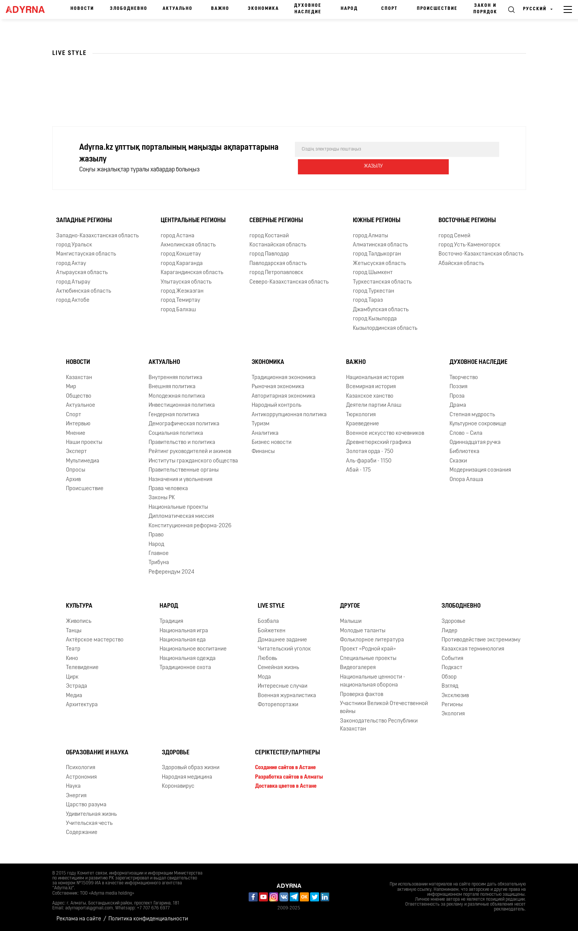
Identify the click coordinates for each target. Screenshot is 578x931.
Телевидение (82, 668)
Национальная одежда (188, 658)
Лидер (449, 630)
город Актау (71, 263)
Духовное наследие (307, 8)
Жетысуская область (379, 263)
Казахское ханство (369, 396)
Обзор (449, 677)
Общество (78, 396)
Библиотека (464, 452)
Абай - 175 (358, 470)
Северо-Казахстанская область (289, 282)
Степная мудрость (472, 415)
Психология (80, 768)
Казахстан (79, 378)
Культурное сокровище (478, 424)
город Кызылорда (375, 319)
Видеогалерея (358, 668)
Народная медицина (187, 777)
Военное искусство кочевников (385, 433)
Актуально (178, 8)
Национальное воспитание (193, 649)
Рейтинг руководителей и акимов (190, 452)
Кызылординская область (385, 328)
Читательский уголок (284, 649)
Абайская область (461, 263)
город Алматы (370, 235)
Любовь (267, 658)
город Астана (177, 235)
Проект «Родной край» (368, 649)
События (452, 658)
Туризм (260, 424)
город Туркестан (373, 291)
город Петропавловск (276, 273)
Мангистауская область (86, 254)
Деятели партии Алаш (373, 405)
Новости (82, 8)
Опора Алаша (466, 480)
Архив (73, 480)
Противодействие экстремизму (481, 640)
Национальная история (375, 378)
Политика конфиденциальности (148, 919)
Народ (349, 8)
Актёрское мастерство (95, 640)
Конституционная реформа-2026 (190, 526)
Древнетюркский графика (378, 442)
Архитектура (82, 705)
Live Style (271, 606)
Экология (453, 714)
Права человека (168, 489)
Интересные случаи (282, 686)
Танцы (73, 630)
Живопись (78, 621)
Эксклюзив (455, 695)
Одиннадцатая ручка (475, 442)
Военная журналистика (287, 695)
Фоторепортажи (278, 705)
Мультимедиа (82, 461)
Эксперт (76, 452)
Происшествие (437, 8)
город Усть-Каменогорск (469, 245)
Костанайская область (277, 245)
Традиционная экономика (284, 378)
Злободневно (128, 8)
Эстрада (76, 686)
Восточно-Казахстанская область (481, 254)
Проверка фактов (361, 694)
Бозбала (268, 621)
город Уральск (74, 245)
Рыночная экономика (278, 387)
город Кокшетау (181, 254)
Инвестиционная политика (182, 405)
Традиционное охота (185, 668)
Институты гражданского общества (193, 461)
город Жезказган (182, 291)
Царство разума (86, 805)
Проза (457, 396)
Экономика (263, 8)
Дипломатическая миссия (181, 516)
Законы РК (162, 498)
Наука (73, 786)
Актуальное (80, 405)
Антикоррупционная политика (289, 415)
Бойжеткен (271, 630)
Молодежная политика (177, 396)
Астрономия (81, 777)
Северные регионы (276, 221)
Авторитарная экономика (283, 396)
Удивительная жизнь (91, 814)
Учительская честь (89, 823)
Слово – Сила (466, 433)
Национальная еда (183, 640)
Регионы (452, 705)
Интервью (78, 424)
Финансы (263, 452)
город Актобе (72, 300)
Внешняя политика (172, 387)
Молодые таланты (362, 630)
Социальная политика (176, 433)
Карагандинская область (192, 273)
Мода (264, 677)
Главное (159, 553)
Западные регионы (84, 221)
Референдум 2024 (171, 572)
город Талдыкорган (377, 254)
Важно (220, 8)
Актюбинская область (83, 291)
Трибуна (159, 563)
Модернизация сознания (480, 470)
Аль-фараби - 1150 (369, 461)
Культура (79, 606)
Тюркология (361, 415)
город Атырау (73, 282)
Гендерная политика (174, 415)
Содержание (81, 832)
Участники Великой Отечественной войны (384, 708)
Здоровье (453, 621)
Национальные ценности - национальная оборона (372, 681)
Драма (458, 405)
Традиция (171, 621)
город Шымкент (373, 273)
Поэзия (458, 387)
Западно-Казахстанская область (97, 235)
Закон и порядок (485, 8)
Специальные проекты (368, 658)
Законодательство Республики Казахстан (379, 725)
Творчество (464, 378)
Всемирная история (371, 387)
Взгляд (450, 686)
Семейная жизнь (278, 668)
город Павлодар (269, 254)
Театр (73, 649)
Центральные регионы (193, 221)
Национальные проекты (178, 507)
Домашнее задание (282, 640)
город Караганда (182, 263)
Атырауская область (82, 273)
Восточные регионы (467, 221)
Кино (72, 658)
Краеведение (362, 424)
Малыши (351, 621)
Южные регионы (376, 221)
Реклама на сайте (78, 919)
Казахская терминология (473, 649)
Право (156, 535)
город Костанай (269, 235)
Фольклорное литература (372, 640)
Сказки (458, 461)
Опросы (75, 470)
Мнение (75, 433)
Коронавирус (178, 786)
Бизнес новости (271, 442)
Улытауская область (186, 282)
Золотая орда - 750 (369, 452)
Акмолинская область (188, 245)
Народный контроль (276, 405)
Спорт (389, 8)
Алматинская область (380, 245)
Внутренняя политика (175, 378)
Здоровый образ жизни (190, 768)
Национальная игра (184, 630)
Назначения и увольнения (180, 480)
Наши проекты (84, 442)
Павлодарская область (278, 263)
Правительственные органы (184, 470)
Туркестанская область (382, 282)
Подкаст (452, 668)
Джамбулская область (381, 310)
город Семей (454, 235)
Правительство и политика (182, 442)
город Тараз (368, 300)
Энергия (76, 796)
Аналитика (265, 433)
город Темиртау (180, 300)
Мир (71, 387)
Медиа (74, 695)
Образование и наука (97, 752)
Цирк (72, 677)
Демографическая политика (184, 424)
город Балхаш (178, 310)
